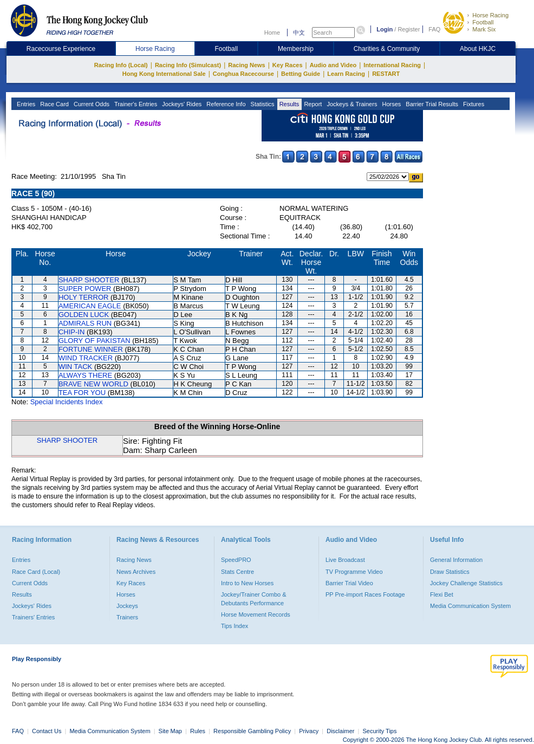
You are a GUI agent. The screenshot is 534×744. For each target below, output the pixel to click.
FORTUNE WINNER (90, 349)
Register (409, 29)
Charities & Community (387, 49)
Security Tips (380, 731)
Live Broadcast (345, 560)
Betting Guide (300, 73)
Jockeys (127, 606)
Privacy (308, 731)
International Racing (392, 65)
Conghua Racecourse (243, 73)
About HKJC (478, 49)
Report (312, 104)
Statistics (262, 104)
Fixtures (472, 104)
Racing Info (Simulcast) (188, 65)
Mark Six (484, 29)
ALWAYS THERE (85, 375)
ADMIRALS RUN (85, 323)
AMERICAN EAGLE (89, 306)
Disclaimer (340, 731)
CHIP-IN (71, 332)
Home (272, 32)
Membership (296, 49)
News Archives (135, 571)
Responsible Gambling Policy (252, 731)
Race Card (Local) (36, 571)
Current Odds (90, 104)
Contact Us (46, 731)
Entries (25, 104)
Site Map (170, 731)
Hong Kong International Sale (164, 73)
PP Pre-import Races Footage (365, 594)
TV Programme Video (354, 571)
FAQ (434, 29)
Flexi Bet (441, 594)
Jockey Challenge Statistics (466, 583)
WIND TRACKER (85, 358)
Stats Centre (237, 571)
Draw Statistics (450, 571)
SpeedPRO (236, 560)
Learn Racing (346, 73)
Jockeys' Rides (180, 104)
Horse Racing (490, 15)
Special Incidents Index (66, 402)
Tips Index (234, 626)
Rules (198, 731)
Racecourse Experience (61, 49)
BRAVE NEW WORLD (93, 384)
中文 (299, 32)
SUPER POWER (85, 288)
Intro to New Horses (247, 583)
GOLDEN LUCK (83, 314)
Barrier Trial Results (431, 104)
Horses (390, 104)
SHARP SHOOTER (88, 280)
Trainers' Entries (33, 617)
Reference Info (225, 104)
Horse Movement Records (255, 614)
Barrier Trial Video (349, 583)
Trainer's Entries (135, 104)
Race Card (53, 104)
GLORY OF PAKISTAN (94, 341)
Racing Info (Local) (121, 65)
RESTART (386, 73)
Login (384, 29)
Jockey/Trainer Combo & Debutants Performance (253, 598)
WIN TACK (75, 367)
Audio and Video (333, 65)
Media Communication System (470, 606)
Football (482, 22)
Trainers (127, 617)
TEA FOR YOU (82, 393)
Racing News (246, 65)
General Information (456, 560)
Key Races (287, 65)
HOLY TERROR (83, 297)
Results (288, 104)
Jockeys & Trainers (351, 104)
